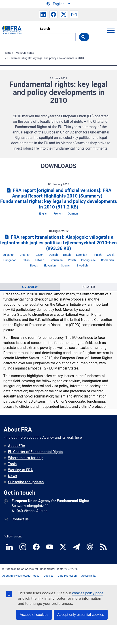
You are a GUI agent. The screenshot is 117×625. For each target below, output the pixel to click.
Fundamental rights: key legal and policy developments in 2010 (45, 58)
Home (7, 52)
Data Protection (67, 575)
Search (45, 28)
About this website (13, 575)
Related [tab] (88, 287)
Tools (12, 464)
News (12, 476)
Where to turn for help (25, 458)
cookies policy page (87, 593)
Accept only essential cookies (80, 614)
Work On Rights (24, 52)
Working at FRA (20, 470)
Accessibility (88, 575)
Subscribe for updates (26, 482)
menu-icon (110, 30)
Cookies (48, 575)
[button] (43, 14)
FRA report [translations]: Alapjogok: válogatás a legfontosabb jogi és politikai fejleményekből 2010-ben (58, 242)
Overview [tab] (30, 287)
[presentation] (30, 287)
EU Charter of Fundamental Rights (35, 452)
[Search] (58, 37)
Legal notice (32, 575)
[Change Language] (58, 4)
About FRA (16, 446)
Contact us (20, 519)
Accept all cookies (34, 614)
